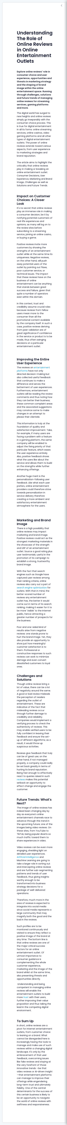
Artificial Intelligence (28, 857)
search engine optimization (32, 587)
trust (26, 997)
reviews (21, 779)
